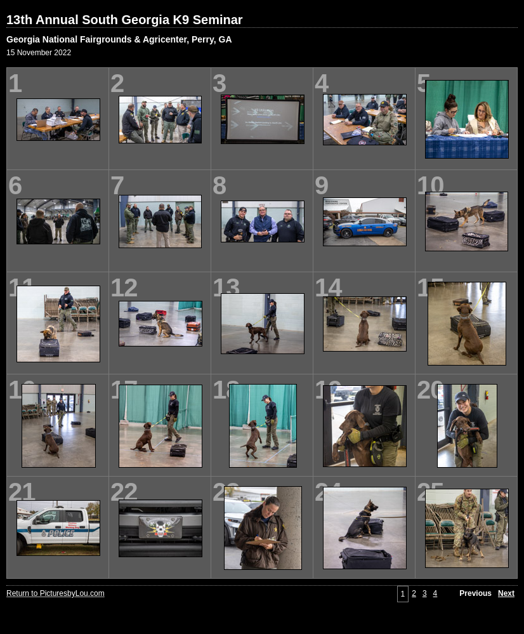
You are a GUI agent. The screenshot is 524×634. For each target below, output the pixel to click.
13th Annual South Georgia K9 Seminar (124, 20)
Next (506, 593)
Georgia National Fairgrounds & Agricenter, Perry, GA (119, 39)
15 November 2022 (38, 52)
